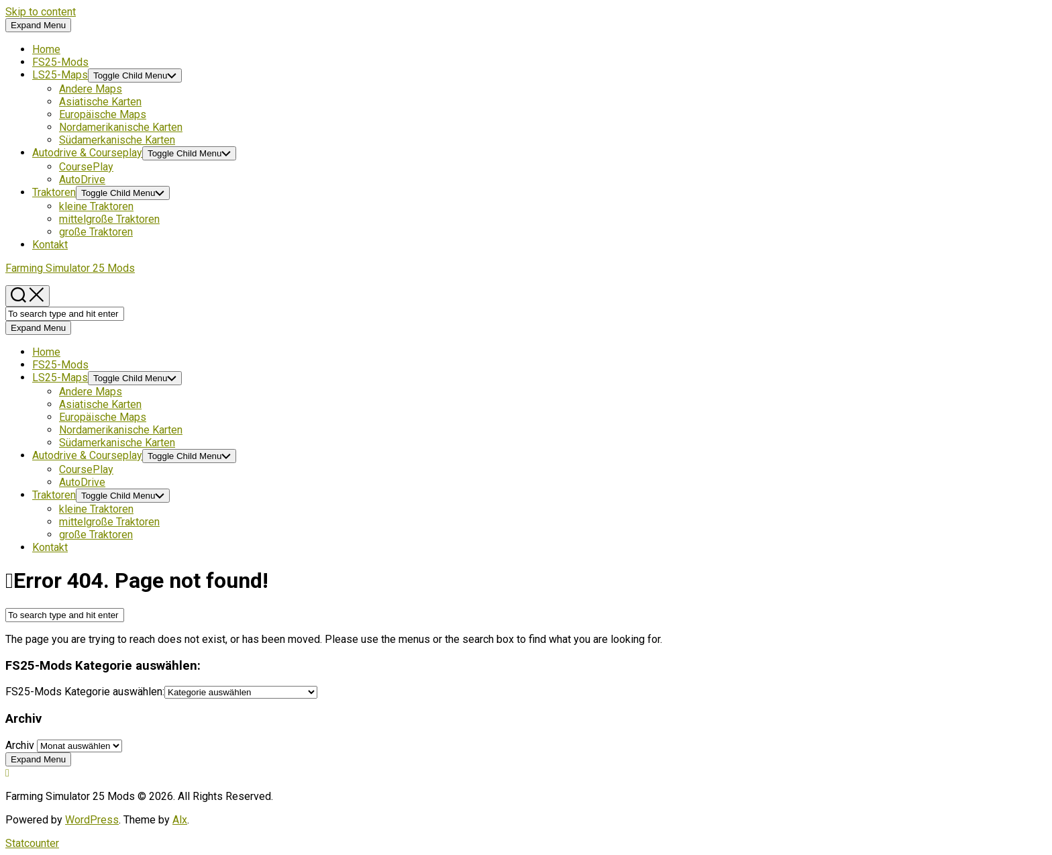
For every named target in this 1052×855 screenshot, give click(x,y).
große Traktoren (96, 231)
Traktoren (54, 192)
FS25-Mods (60, 62)
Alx (179, 819)
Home (46, 49)
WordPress (92, 819)
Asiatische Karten (100, 101)
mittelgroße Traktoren (109, 219)
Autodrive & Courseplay (87, 152)
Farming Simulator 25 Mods (70, 268)
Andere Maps (90, 89)
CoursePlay (86, 166)
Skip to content (40, 11)
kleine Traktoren (96, 206)
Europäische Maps (102, 114)
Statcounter (32, 843)
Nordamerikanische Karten (120, 127)
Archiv (19, 745)
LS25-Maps (60, 74)
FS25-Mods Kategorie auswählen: (84, 691)
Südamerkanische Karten (117, 140)
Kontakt (50, 244)
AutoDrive (82, 179)
